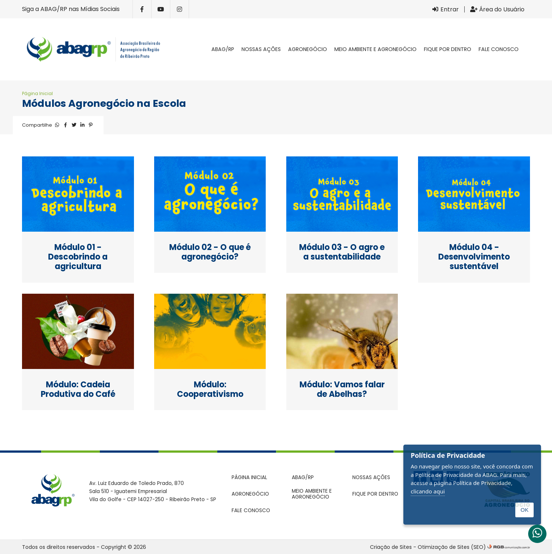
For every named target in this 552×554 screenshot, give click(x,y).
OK (524, 510)
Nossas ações (261, 49)
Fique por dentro (447, 49)
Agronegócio (307, 49)
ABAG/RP (222, 49)
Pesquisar (529, 49)
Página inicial (200, 49)
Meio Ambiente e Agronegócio (375, 49)
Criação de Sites (391, 547)
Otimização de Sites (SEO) (452, 547)
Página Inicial (37, 93)
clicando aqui (428, 491)
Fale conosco (499, 49)
